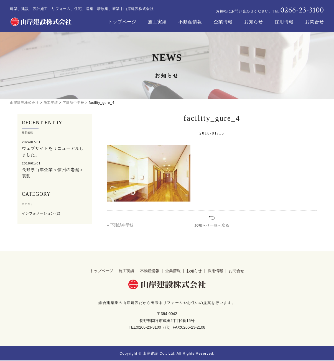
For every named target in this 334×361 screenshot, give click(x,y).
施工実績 (157, 21)
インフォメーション (38, 212)
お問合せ (314, 21)
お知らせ (253, 21)
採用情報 (284, 21)
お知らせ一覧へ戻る (211, 225)
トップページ (122, 21)
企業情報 (223, 21)
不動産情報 (190, 21)
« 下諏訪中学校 (120, 225)
